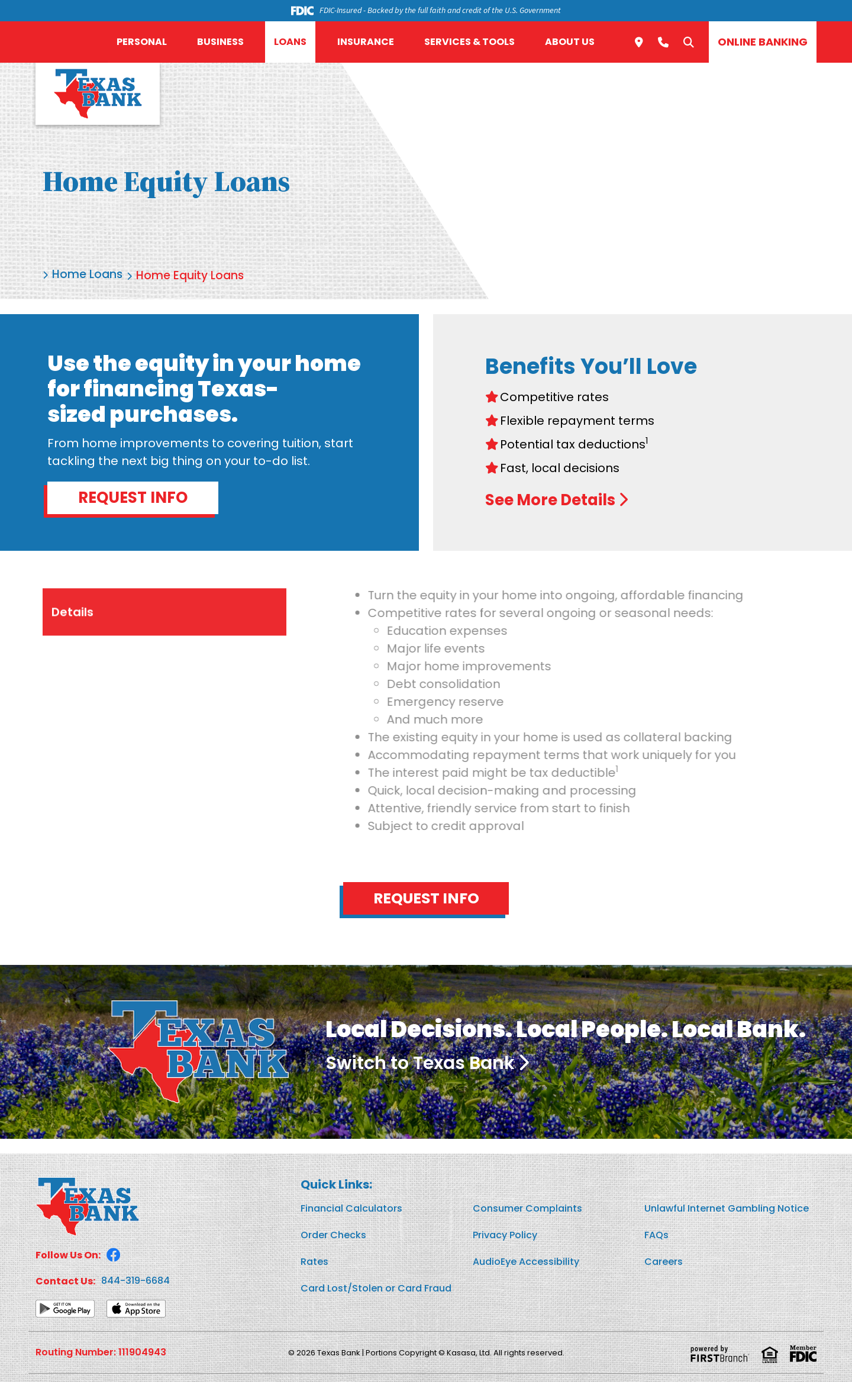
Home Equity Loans (194, 275)
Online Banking (763, 41)
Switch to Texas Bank (427, 1063)
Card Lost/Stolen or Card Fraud (376, 1289)
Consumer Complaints (527, 1209)
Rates (314, 1262)
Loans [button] (290, 42)
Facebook (113, 1255)
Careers (663, 1262)
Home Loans (88, 275)
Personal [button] (142, 42)
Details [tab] (72, 663)
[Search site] (688, 42)
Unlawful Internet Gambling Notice (726, 1209)
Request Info (133, 497)
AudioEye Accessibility (526, 1262)
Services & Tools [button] (469, 42)
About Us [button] (570, 42)
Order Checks (333, 1235)
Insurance (365, 42)
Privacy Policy (505, 1235)
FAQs (656, 1235)
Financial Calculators (351, 1209)
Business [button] (220, 42)
